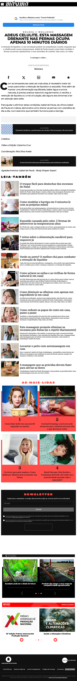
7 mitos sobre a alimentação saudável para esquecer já (46, 238)
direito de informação (17, 517)
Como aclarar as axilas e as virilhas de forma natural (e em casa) (47, 274)
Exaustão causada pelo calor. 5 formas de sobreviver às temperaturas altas (45, 222)
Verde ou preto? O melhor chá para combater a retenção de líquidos (48, 258)
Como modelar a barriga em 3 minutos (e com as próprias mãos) (45, 203)
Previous (22, 593)
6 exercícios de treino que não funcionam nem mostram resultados (44, 162)
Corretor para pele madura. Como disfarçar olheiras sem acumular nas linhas (19, 474)
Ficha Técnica (7, 669)
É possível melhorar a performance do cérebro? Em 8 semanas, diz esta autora (44, 130)
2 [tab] (38, 593)
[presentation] (38, 527)
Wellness (46, 32)
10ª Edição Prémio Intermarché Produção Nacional (20, 635)
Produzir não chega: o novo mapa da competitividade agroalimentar (57, 584)
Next (55, 593)
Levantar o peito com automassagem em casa (45, 347)
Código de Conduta (48, 669)
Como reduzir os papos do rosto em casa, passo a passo (45, 311)
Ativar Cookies (70, 669)
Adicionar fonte (38, 25)
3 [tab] (41, 593)
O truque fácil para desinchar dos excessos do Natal (46, 185)
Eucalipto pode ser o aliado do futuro (20, 584)
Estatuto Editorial (19, 669)
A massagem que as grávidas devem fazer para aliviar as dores (45, 366)
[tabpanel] (20, 572)
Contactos (60, 669)
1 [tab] (36, 593)
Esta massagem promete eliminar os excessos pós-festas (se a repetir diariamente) (48, 328)
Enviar (38, 509)
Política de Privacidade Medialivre (58, 677)
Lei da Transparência (33, 669)
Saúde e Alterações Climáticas (57, 634)
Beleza (30, 32)
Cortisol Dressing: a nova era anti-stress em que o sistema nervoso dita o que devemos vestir (57, 426)
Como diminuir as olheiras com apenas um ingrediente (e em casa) (46, 293)
